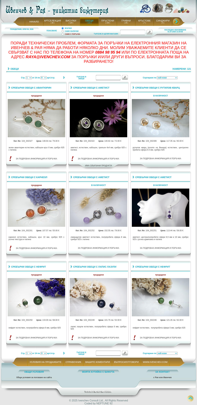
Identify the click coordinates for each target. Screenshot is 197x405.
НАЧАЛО (34, 21)
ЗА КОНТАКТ (162, 372)
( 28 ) (126, 23)
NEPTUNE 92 (104, 403)
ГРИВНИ (126, 20)
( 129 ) (71, 23)
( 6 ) (163, 23)
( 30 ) (52, 23)
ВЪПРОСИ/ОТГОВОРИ (126, 362)
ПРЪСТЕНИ (107, 20)
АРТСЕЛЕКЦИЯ (52, 20)
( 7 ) (144, 23)
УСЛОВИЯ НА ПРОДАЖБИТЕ (45, 362)
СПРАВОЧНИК (73, 362)
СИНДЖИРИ (163, 20)
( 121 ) (89, 23)
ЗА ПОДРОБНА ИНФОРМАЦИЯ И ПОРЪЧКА (36, 159)
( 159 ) (107, 23)
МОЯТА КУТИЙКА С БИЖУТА (98, 372)
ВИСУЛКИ (71, 20)
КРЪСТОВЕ (144, 20)
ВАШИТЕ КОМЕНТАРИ (97, 362)
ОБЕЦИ (89, 20)
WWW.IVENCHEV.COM (155, 362)
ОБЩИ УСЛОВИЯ (34, 372)
